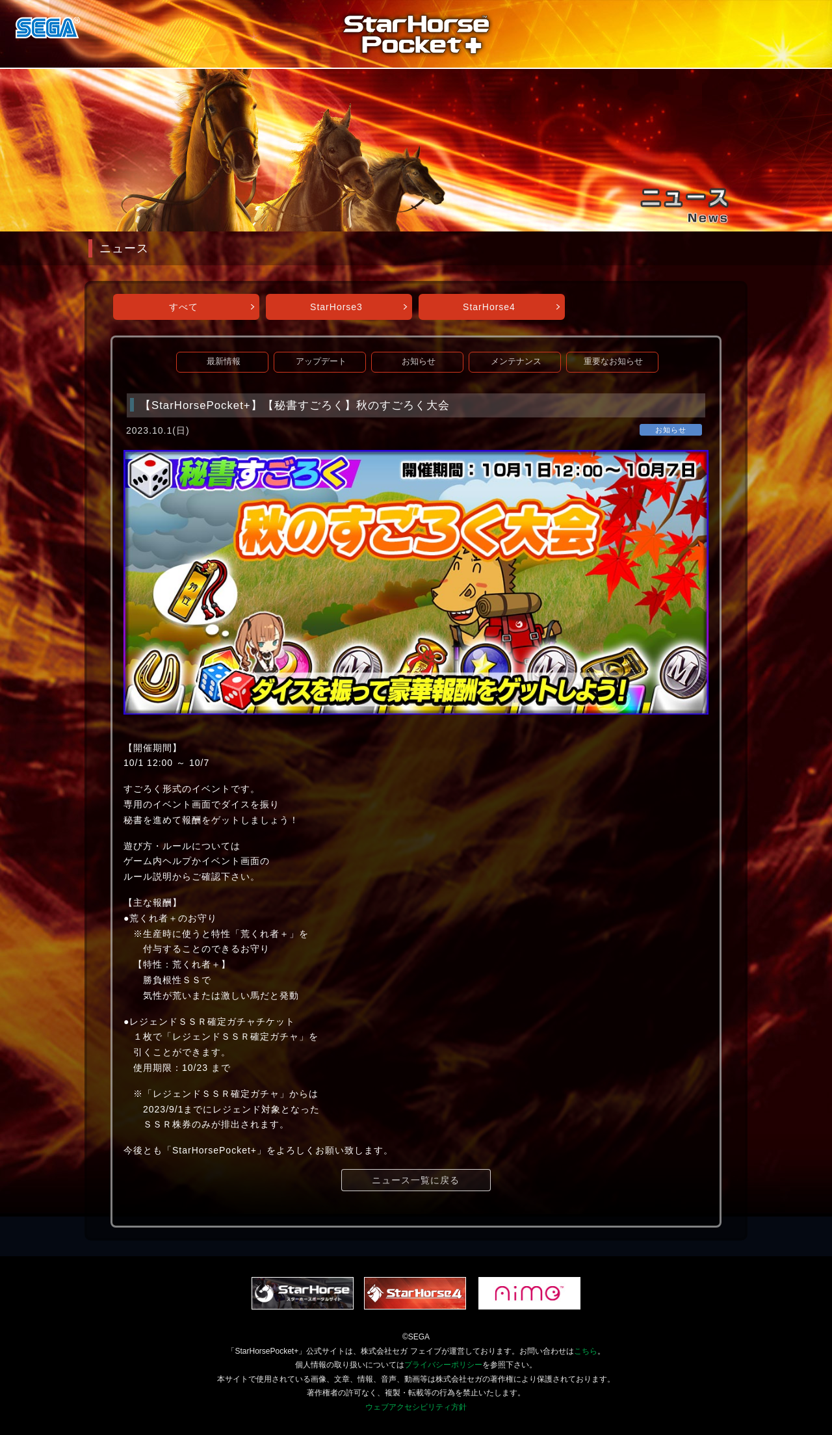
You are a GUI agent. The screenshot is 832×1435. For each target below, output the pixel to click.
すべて (183, 307)
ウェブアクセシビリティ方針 (416, 1407)
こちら (585, 1351)
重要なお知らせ (613, 361)
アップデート (321, 361)
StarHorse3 (336, 307)
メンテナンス (516, 361)
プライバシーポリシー (443, 1364)
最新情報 (223, 361)
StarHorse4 (489, 307)
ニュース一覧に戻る (416, 1180)
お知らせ (419, 361)
